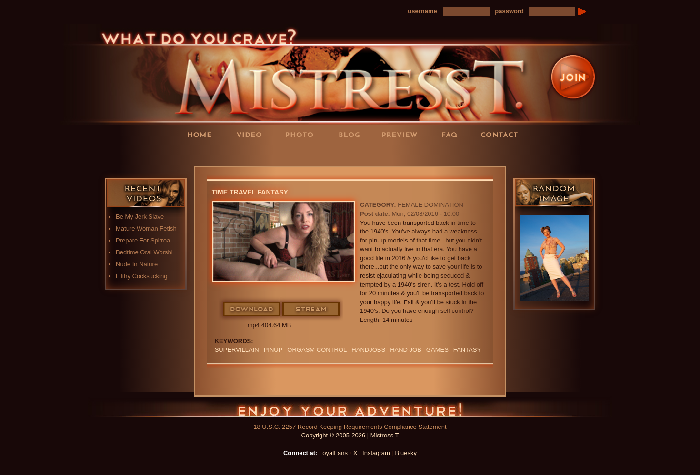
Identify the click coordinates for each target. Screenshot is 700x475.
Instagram (376, 452)
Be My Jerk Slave (140, 216)
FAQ (452, 134)
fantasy (467, 349)
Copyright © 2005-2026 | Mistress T (350, 435)
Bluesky (406, 452)
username (422, 11)
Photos (302, 134)
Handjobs (368, 349)
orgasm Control (317, 349)
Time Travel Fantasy (250, 192)
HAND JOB (405, 349)
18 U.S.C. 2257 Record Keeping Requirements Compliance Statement (349, 426)
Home (202, 134)
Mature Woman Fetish (146, 228)
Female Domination (430, 204)
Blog (352, 134)
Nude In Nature (137, 264)
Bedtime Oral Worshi (144, 252)
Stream (311, 309)
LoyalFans (253, 154)
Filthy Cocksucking (141, 276)
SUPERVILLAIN (237, 349)
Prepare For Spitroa (143, 240)
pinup (273, 349)
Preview (402, 134)
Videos (252, 134)
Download (252, 309)
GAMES (437, 349)
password (509, 11)
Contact (502, 134)
